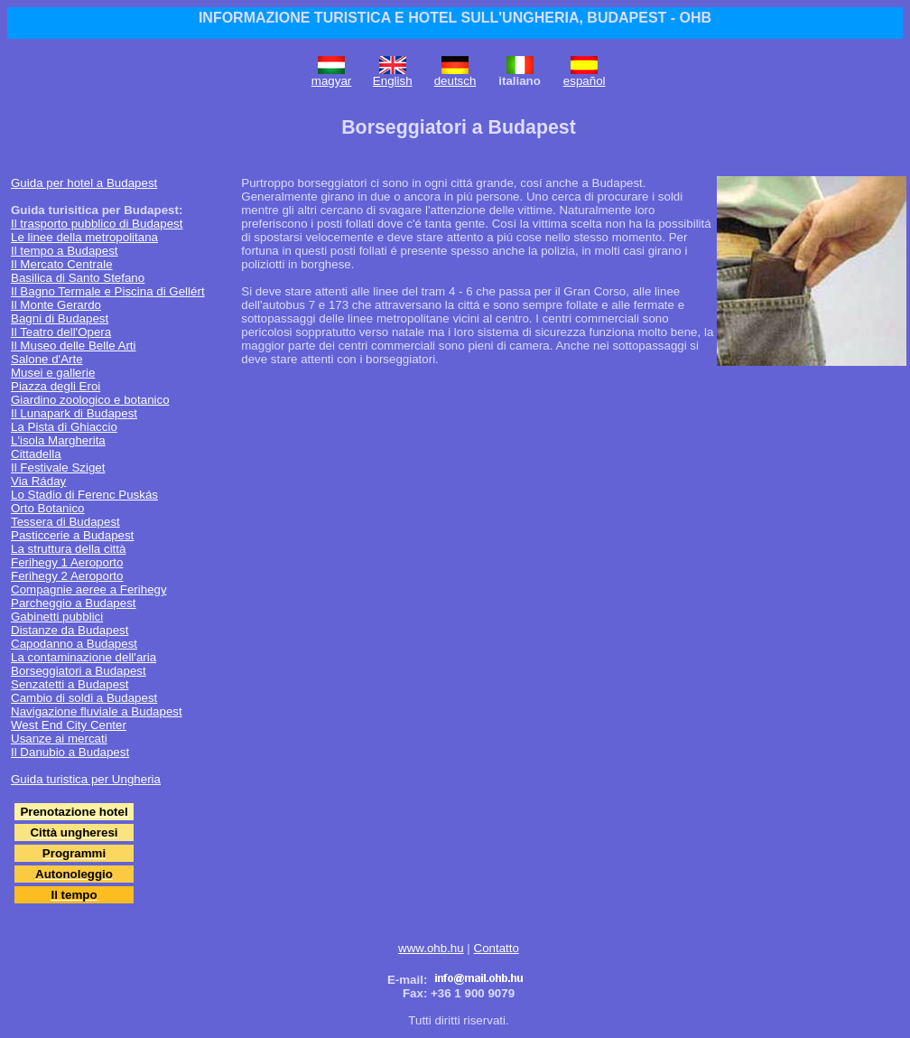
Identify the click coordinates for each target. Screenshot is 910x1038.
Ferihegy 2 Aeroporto (67, 576)
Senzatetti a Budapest (69, 684)
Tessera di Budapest (65, 521)
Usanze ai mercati (59, 738)
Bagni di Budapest (59, 318)
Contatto (496, 948)
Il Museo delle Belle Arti (73, 345)
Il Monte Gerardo (56, 305)
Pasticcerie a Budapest (72, 535)
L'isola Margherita (58, 440)
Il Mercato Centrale (62, 264)
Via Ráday (38, 481)
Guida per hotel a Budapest (84, 183)
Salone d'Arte (47, 359)
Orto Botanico (48, 508)
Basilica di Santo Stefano (77, 278)
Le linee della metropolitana (84, 237)
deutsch (455, 81)
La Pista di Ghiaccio (64, 427)
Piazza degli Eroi (55, 386)
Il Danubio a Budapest (70, 752)
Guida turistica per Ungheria (86, 779)
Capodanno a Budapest (74, 643)
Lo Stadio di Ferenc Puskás (84, 494)
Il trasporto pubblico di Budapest (96, 223)
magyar (331, 81)
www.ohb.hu (431, 948)
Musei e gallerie (53, 372)
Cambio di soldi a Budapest (84, 698)
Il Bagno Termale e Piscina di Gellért (108, 291)
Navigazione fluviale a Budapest (96, 711)
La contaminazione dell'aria (83, 657)
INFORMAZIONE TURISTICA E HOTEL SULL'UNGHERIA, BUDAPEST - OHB (455, 17)
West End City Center (68, 725)
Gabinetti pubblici (57, 616)
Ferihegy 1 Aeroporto (67, 562)
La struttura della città (68, 549)
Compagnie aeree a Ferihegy (89, 589)
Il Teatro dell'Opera (61, 332)
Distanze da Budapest (69, 630)
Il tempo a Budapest (64, 250)
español (584, 81)
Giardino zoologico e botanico (90, 400)
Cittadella (36, 454)
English (393, 81)
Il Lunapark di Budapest (74, 413)
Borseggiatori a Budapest (78, 671)
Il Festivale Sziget (58, 467)
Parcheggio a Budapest (73, 603)
